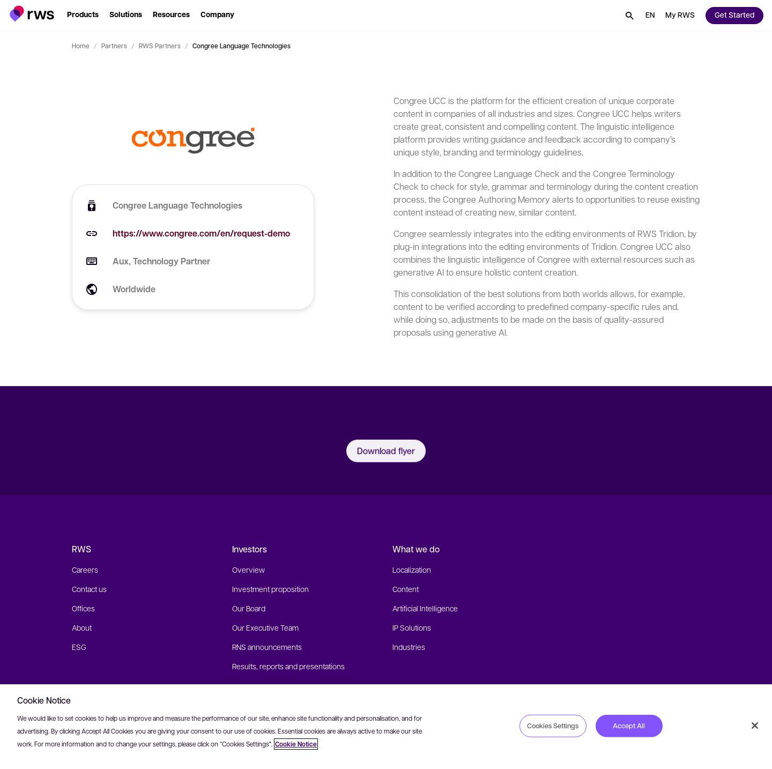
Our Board (248, 608)
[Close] (755, 725)
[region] (386, 726)
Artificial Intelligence (425, 608)
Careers (85, 569)
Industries (408, 647)
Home (81, 45)
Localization (411, 569)
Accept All (629, 725)
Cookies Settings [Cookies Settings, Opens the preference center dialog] (552, 725)
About (82, 627)
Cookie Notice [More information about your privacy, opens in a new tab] (296, 744)
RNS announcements (267, 647)
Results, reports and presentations (288, 666)
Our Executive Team (265, 627)
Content (405, 589)
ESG (79, 647)
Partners (114, 45)
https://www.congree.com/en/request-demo (201, 233)
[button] (32, 13)
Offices (83, 608)
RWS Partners (160, 45)
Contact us (89, 589)
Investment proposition (270, 589)
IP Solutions (411, 627)
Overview (248, 569)
